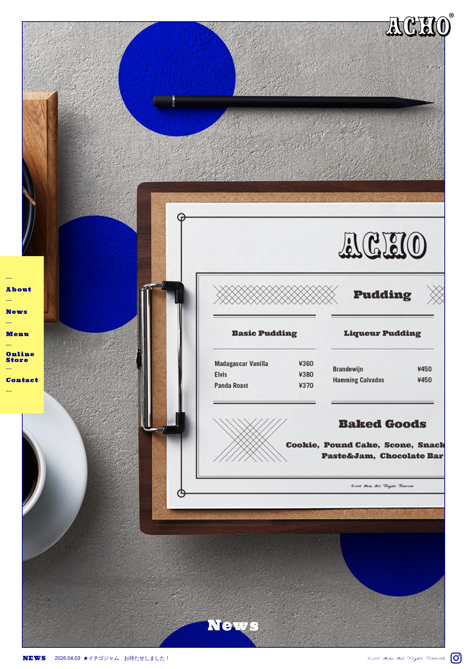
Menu (17, 334)
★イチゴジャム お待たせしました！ (112, 658)
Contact (22, 380)
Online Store (20, 357)
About (18, 289)
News (17, 311)
